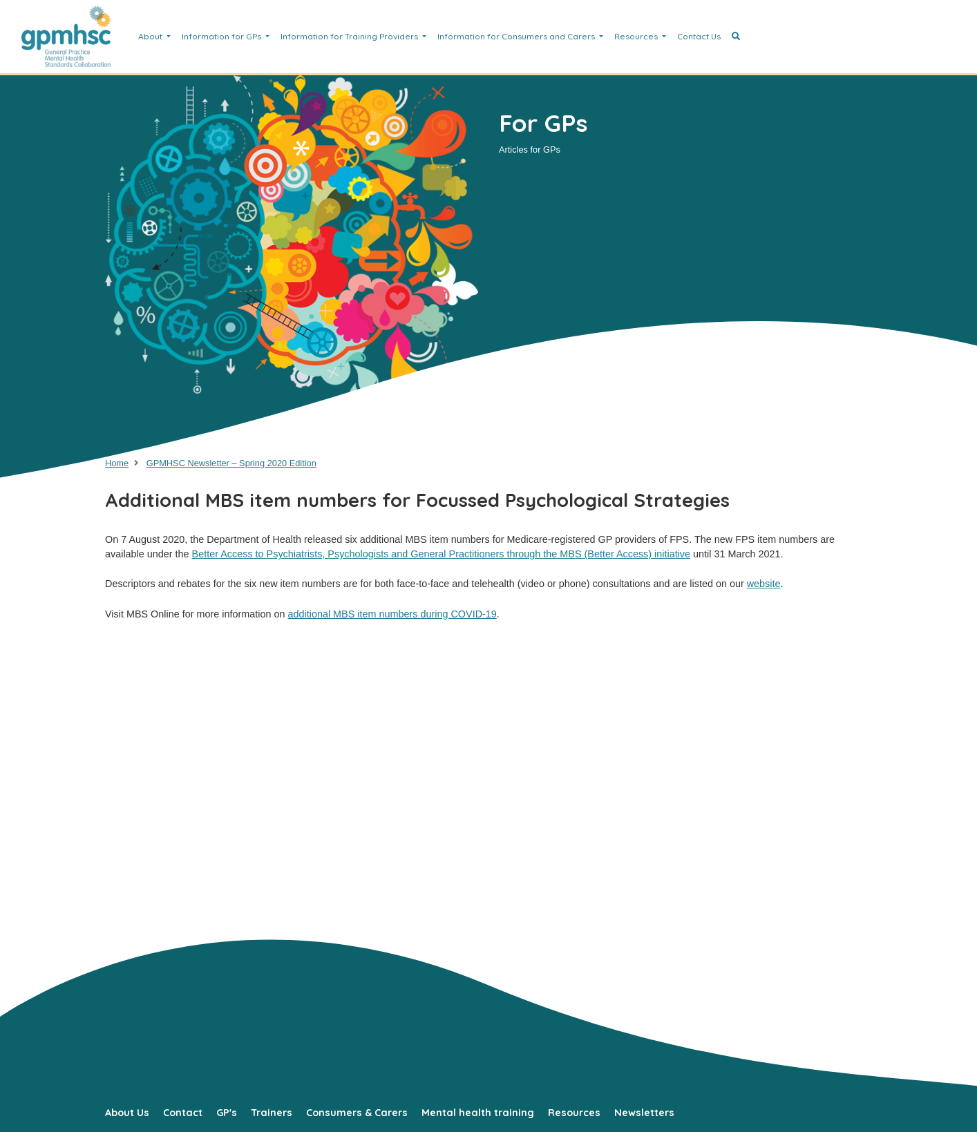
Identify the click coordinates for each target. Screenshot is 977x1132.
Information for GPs (222, 36)
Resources (637, 36)
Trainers (271, 1112)
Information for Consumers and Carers (517, 36)
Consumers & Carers (357, 1112)
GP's (226, 1112)
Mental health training (477, 1112)
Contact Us (699, 36)
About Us (127, 1112)
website (764, 583)
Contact (182, 1112)
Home (117, 463)
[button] (736, 36)
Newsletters (644, 1112)
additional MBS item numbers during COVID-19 (391, 614)
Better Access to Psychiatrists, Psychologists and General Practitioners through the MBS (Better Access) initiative (441, 553)
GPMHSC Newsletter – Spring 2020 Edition (231, 463)
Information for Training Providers (350, 36)
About (151, 36)
